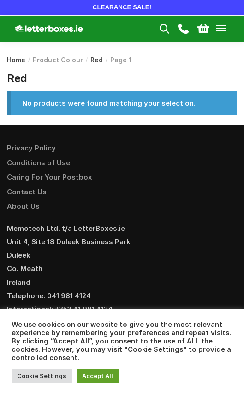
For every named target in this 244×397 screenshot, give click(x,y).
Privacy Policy (31, 148)
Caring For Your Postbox (49, 177)
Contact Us (27, 191)
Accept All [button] (97, 375)
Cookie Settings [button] (41, 375)
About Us (23, 206)
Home (16, 60)
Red (96, 60)
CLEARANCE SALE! (122, 7)
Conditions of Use (38, 162)
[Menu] (230, 29)
